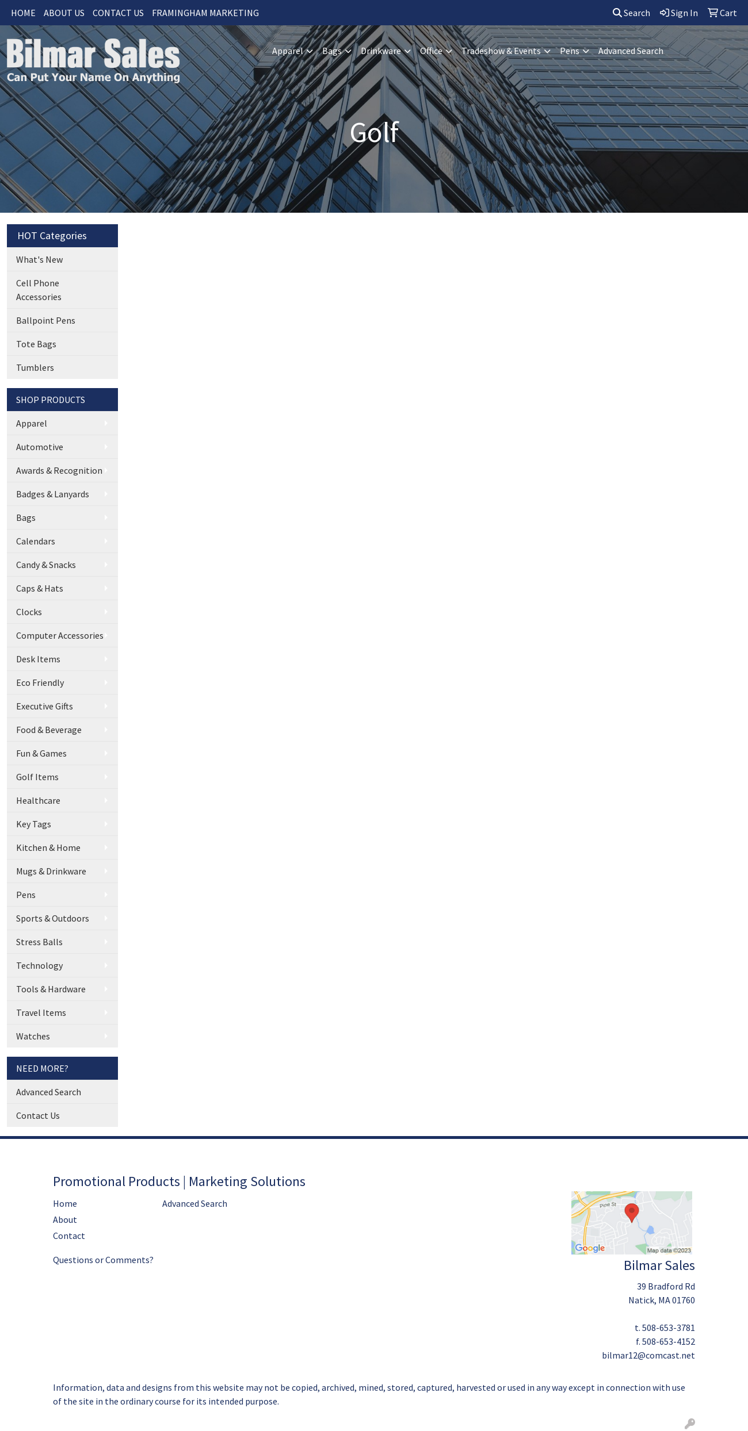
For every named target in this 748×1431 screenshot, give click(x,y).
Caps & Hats (39, 588)
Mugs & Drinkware (51, 871)
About (65, 1219)
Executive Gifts (44, 706)
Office (431, 50)
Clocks (29, 611)
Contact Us (38, 1115)
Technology (39, 965)
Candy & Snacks (46, 564)
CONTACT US (118, 12)
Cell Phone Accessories (39, 289)
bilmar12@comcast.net (648, 1355)
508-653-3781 (668, 1327)
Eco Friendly (40, 682)
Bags (332, 50)
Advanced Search (630, 50)
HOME (23, 12)
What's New (39, 259)
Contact (69, 1235)
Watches (33, 1036)
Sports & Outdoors (52, 918)
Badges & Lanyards (52, 494)
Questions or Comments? (103, 1259)
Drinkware (381, 50)
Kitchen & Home (48, 847)
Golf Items (37, 776)
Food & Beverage (49, 729)
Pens (569, 50)
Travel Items (41, 1012)
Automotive (39, 446)
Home (65, 1203)
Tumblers (35, 367)
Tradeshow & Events (501, 50)
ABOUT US (64, 12)
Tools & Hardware (51, 989)
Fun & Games (41, 753)
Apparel (287, 50)
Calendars (35, 541)
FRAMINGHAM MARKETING (205, 12)
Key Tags (33, 824)
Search (631, 12)
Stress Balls (39, 941)
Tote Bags (36, 344)
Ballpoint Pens (45, 320)
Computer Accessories (60, 635)
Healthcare (38, 800)
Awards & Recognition (59, 470)
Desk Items (38, 659)
